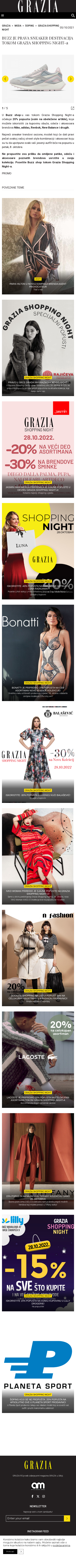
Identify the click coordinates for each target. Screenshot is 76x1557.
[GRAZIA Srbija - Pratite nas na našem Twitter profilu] (38, 1496)
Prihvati (10, 1551)
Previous (5, 79)
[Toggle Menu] (2, 15)
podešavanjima (61, 1545)
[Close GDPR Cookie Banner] (21, 1551)
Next (70, 79)
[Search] (73, 15)
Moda (18, 25)
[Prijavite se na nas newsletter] (67, 1518)
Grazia (6, 25)
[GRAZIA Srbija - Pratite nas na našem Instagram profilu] (43, 1496)
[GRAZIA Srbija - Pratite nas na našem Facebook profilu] (32, 1496)
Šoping (29, 25)
